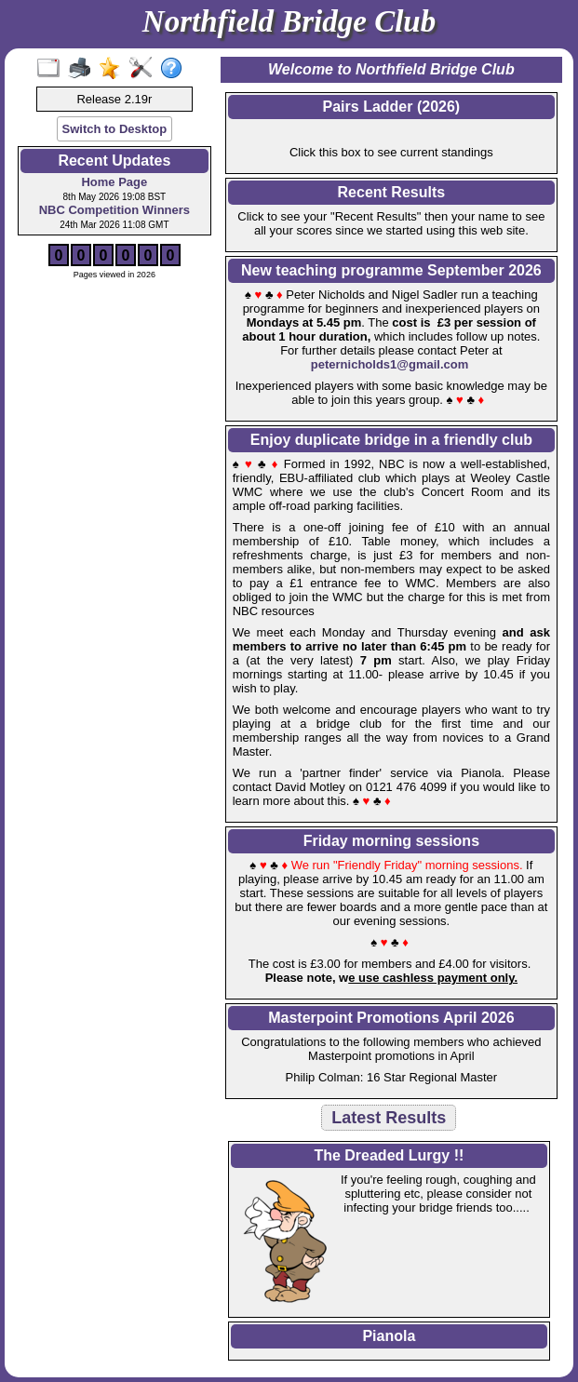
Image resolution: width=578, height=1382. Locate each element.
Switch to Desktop (115, 129)
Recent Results (392, 192)
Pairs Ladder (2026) (392, 106)
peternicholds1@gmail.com (389, 364)
